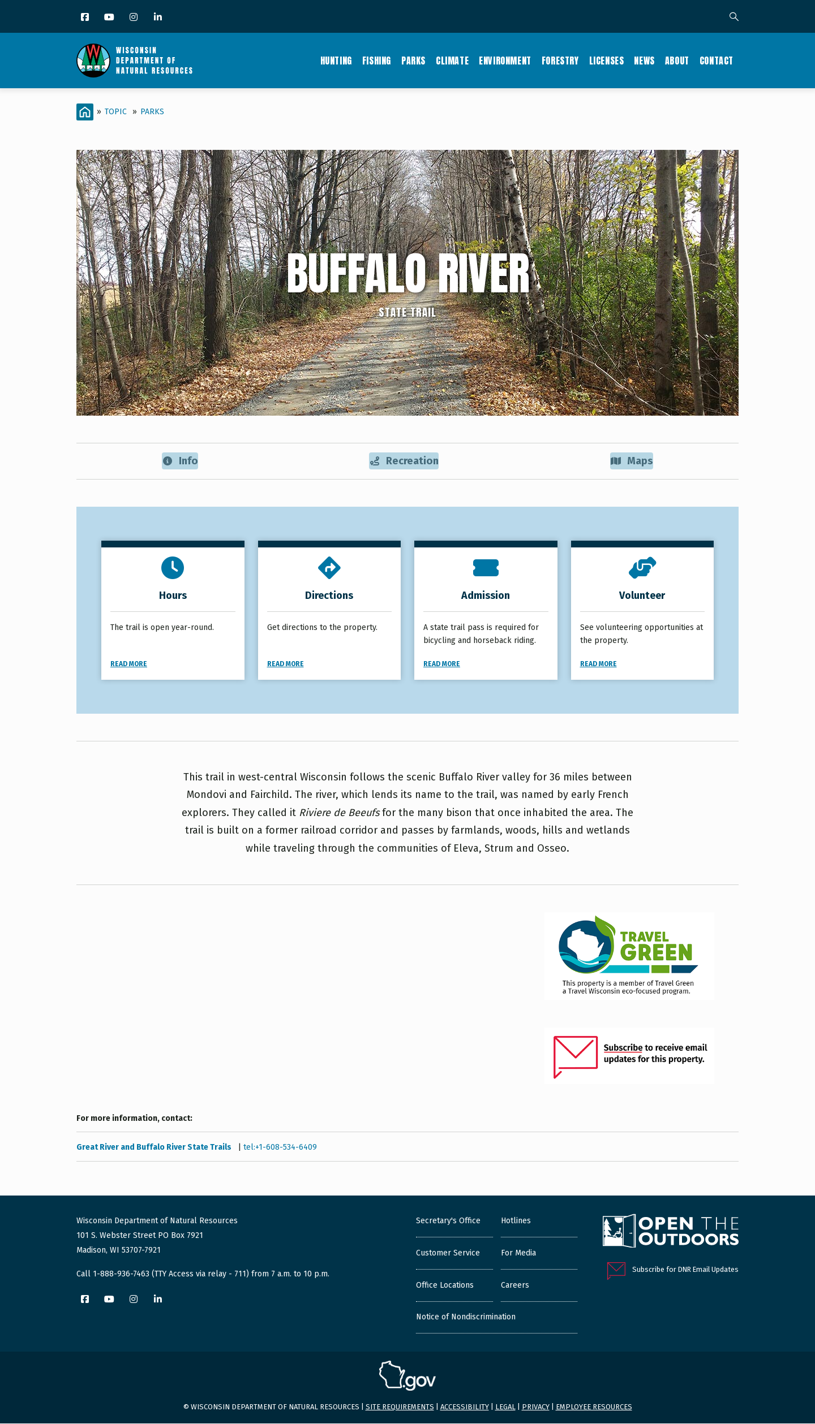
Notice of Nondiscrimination (466, 1318)
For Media (518, 1254)
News (644, 60)
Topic (116, 111)
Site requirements (400, 1407)
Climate (452, 60)
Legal (505, 1407)
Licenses (606, 60)
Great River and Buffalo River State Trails (154, 1148)
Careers (515, 1286)
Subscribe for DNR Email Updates (685, 1270)
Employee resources (594, 1407)
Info (179, 461)
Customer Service (448, 1254)
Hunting (336, 60)
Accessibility (464, 1407)
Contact (717, 60)
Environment (505, 60)
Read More (128, 664)
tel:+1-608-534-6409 (280, 1148)
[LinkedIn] (158, 18)
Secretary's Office (448, 1222)
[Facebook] (85, 18)
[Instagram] (134, 18)
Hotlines (516, 1222)
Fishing (376, 60)
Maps (632, 461)
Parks (413, 60)
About (677, 60)
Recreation (404, 461)
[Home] (84, 111)
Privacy (536, 1407)
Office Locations (445, 1286)
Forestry (560, 60)
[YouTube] (110, 18)
